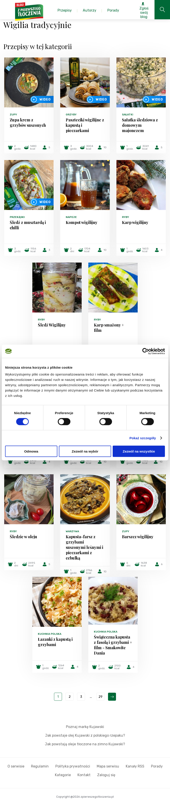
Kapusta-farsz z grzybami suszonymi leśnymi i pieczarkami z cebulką (84, 547)
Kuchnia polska (49, 633)
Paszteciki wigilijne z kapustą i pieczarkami (85, 125)
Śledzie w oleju (23, 536)
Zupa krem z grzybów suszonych (28, 122)
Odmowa (31, 451)
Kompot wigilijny (81, 222)
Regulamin (40, 766)
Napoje (71, 217)
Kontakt (84, 775)
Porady (157, 766)
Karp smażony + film (109, 327)
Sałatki (127, 114)
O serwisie (16, 766)
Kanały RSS (135, 766)
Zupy (13, 114)
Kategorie (63, 775)
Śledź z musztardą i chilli (28, 225)
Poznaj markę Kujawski (85, 727)
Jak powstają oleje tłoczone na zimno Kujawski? (85, 744)
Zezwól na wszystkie (139, 451)
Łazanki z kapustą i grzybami (55, 642)
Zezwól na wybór (85, 451)
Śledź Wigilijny (52, 325)
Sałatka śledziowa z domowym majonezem (140, 125)
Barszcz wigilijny (137, 536)
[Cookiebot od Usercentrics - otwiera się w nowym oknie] (145, 351)
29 (100, 697)
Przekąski (17, 217)
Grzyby (71, 114)
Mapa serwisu (108, 766)
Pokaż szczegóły (142, 438)
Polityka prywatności (72, 766)
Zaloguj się (106, 775)
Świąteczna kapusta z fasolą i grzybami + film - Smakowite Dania (113, 645)
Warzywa (72, 531)
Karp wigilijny (135, 222)
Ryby (125, 217)
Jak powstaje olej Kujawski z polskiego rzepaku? (85, 735)
